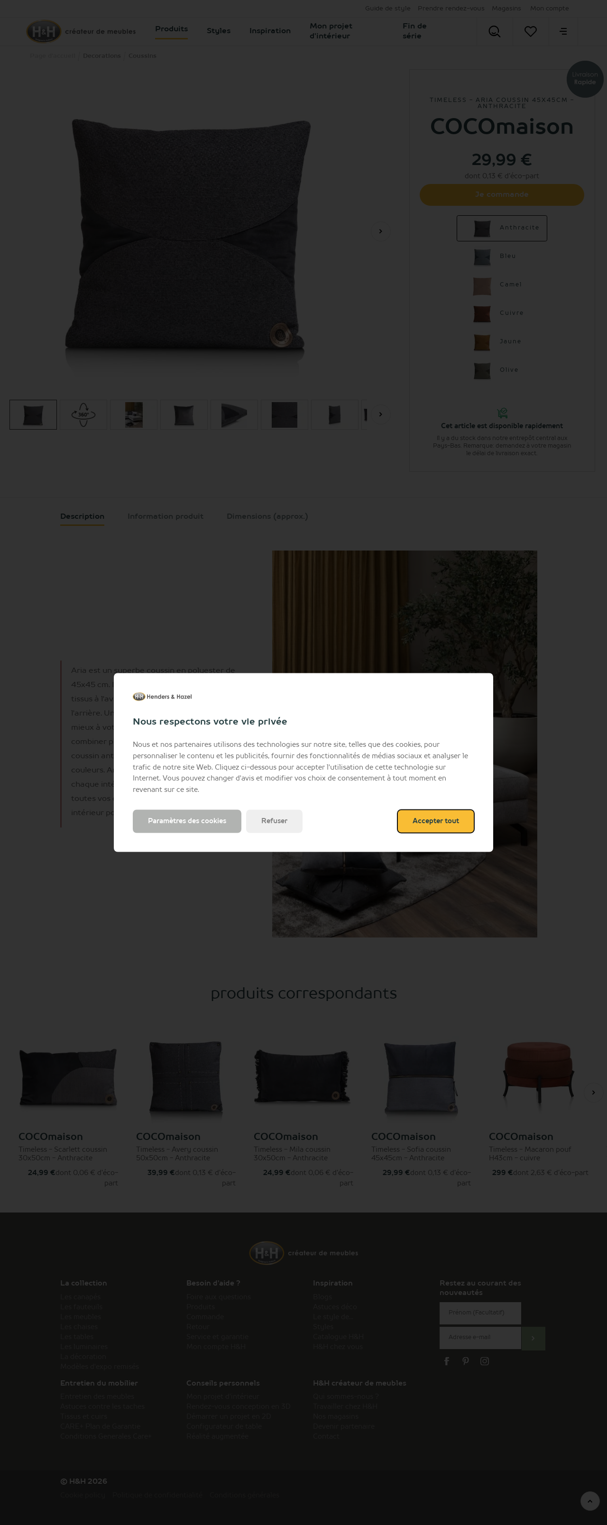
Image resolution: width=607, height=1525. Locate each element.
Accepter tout (436, 821)
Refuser (274, 821)
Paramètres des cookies (187, 821)
